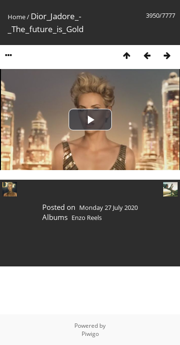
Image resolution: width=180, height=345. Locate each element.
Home (16, 16)
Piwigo (90, 334)
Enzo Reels (87, 217)
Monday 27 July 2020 (108, 207)
